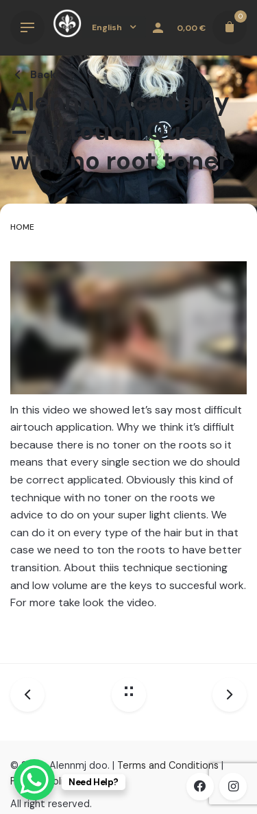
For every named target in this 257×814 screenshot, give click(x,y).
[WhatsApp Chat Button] (34, 779)
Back (33, 74)
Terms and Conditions (168, 765)
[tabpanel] (128, 448)
